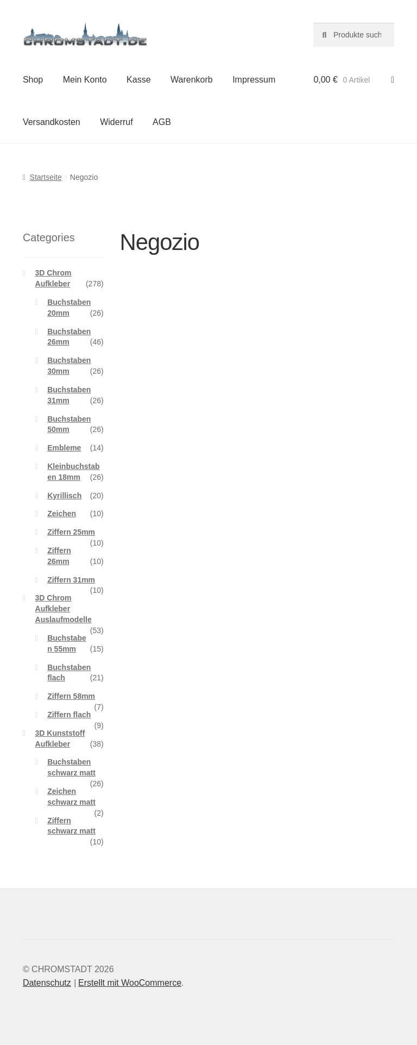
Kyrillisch (64, 495)
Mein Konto (85, 79)
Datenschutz (47, 982)
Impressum (253, 79)
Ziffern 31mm (71, 579)
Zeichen (61, 513)
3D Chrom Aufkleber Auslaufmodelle (63, 608)
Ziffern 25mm (71, 532)
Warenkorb (191, 79)
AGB (162, 122)
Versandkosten (51, 122)
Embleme (64, 447)
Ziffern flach (69, 714)
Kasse (138, 79)
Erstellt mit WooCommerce (129, 982)
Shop (33, 79)
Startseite (46, 177)
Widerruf (116, 122)
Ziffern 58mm (71, 696)
